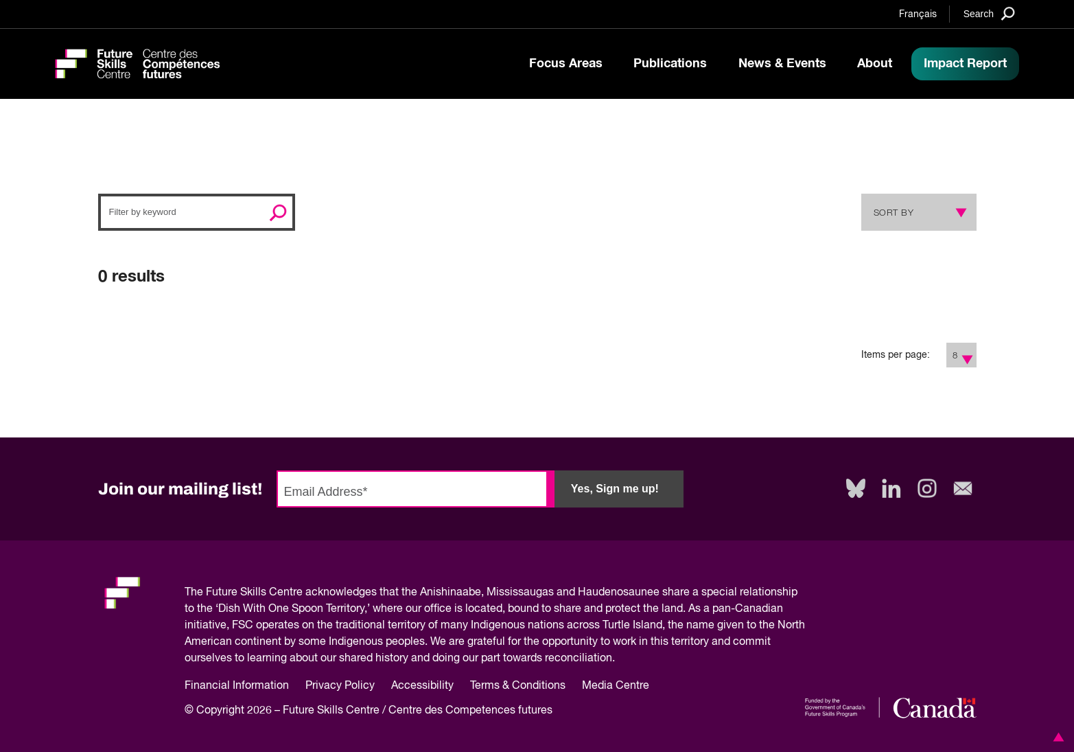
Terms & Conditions (517, 686)
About (874, 64)
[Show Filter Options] (968, 355)
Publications (670, 64)
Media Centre (615, 686)
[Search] (989, 13)
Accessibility (422, 686)
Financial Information (237, 686)
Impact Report (965, 64)
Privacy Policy (340, 686)
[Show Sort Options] (958, 212)
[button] (1056, 737)
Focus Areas (566, 64)
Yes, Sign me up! (615, 488)
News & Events (782, 64)
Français (918, 14)
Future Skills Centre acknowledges (291, 592)
